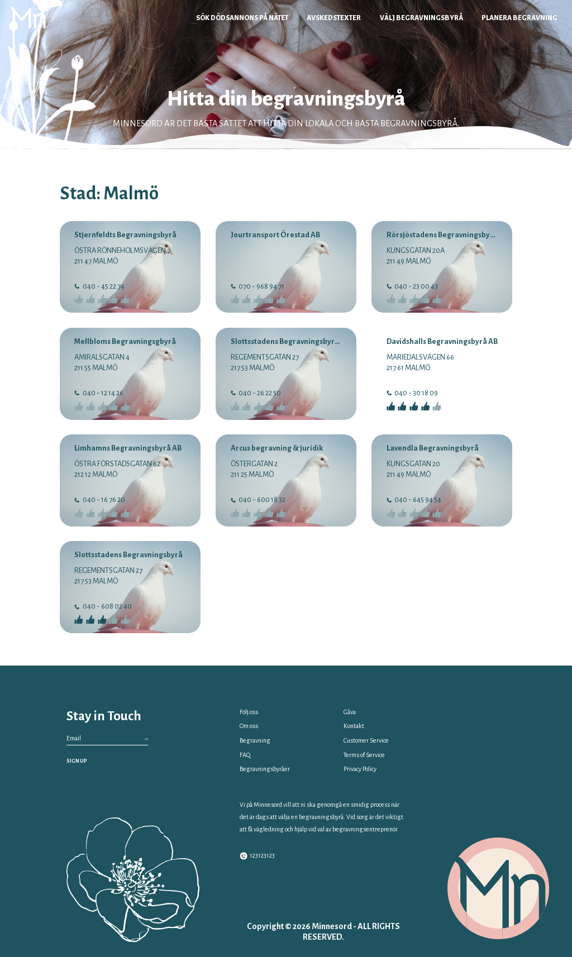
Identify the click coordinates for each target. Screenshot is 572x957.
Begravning (255, 740)
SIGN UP (77, 761)
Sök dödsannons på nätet (242, 18)
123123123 (257, 856)
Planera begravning (519, 18)
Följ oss (249, 712)
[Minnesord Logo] (28, 17)
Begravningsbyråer (265, 768)
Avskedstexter (334, 18)
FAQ (245, 755)
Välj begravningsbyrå (421, 18)
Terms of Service (364, 755)
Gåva (350, 712)
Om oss (249, 725)
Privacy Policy (360, 768)
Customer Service (366, 740)
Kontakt (354, 725)
